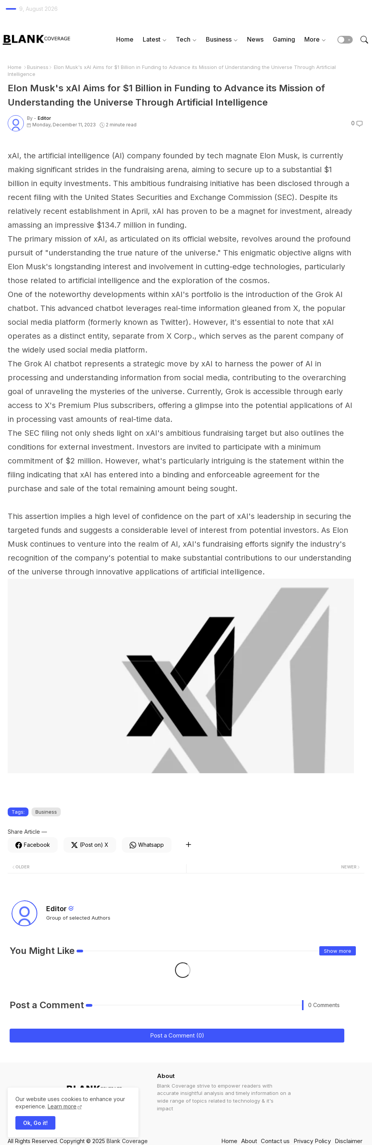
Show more (337, 951)
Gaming (284, 39)
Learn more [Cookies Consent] (62, 1106)
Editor (56, 909)
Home (124, 39)
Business (219, 39)
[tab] (125, 39)
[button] (345, 40)
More (312, 39)
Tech (183, 39)
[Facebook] (33, 845)
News (255, 39)
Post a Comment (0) (177, 1035)
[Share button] (188, 845)
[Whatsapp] (147, 845)
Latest (151, 39)
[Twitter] (89, 845)
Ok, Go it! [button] (35, 1123)
